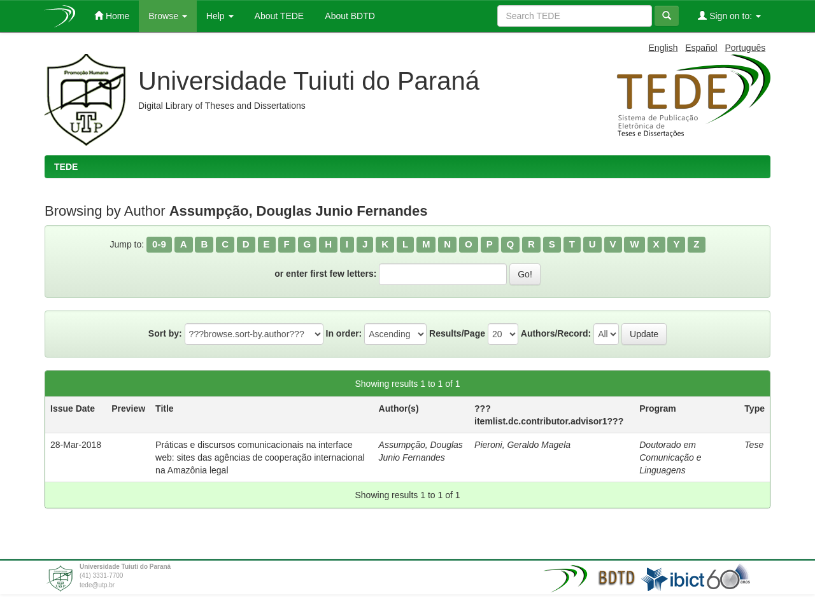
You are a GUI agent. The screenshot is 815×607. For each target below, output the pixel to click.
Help (220, 16)
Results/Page (457, 333)
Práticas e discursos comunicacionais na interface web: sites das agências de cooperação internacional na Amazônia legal (259, 457)
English (663, 48)
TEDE (66, 167)
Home (111, 15)
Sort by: (165, 333)
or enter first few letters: (325, 274)
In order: (344, 333)
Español (701, 48)
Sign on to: (729, 15)
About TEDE (278, 16)
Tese (753, 445)
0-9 (159, 244)
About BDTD (349, 16)
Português (745, 48)
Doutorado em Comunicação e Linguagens (670, 457)
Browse (167, 16)
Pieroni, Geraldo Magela (522, 445)
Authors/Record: (556, 333)
